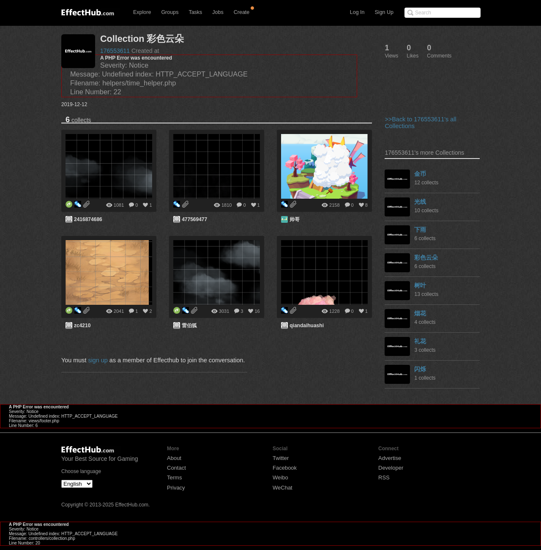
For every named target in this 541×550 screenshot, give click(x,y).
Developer (390, 468)
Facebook (285, 468)
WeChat (282, 487)
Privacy (176, 487)
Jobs (217, 12)
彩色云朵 (426, 257)
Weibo (280, 477)
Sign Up (384, 12)
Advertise (389, 458)
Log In (357, 12)
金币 (420, 173)
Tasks (195, 12)
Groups (169, 12)
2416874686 (88, 219)
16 (257, 311)
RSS (384, 477)
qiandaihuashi (307, 325)
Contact (176, 468)
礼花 (420, 341)
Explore (142, 12)
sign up (97, 360)
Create (242, 12)
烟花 (420, 313)
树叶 (420, 285)
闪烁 (420, 369)
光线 (420, 201)
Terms (174, 477)
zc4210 (82, 325)
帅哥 (295, 219)
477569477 (194, 219)
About (174, 458)
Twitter (281, 458)
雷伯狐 (189, 325)
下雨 (420, 229)
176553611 (115, 50)
